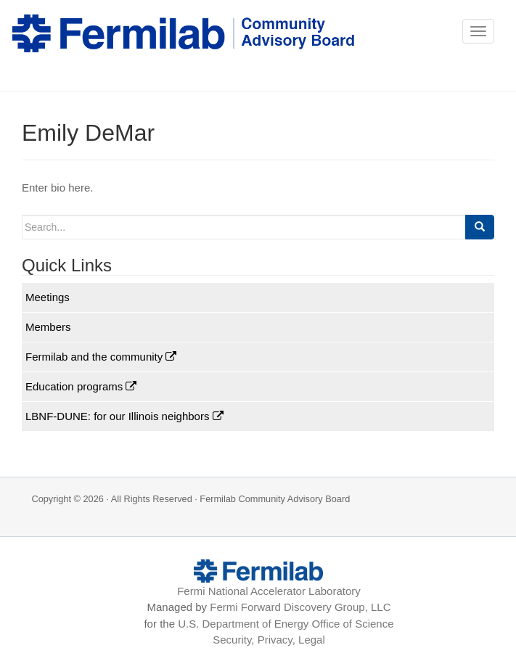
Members (48, 327)
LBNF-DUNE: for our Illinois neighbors (124, 416)
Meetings (47, 297)
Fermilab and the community (100, 356)
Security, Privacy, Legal (269, 639)
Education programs (80, 386)
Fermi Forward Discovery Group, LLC (300, 607)
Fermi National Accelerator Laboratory (269, 591)
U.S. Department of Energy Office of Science (285, 623)
